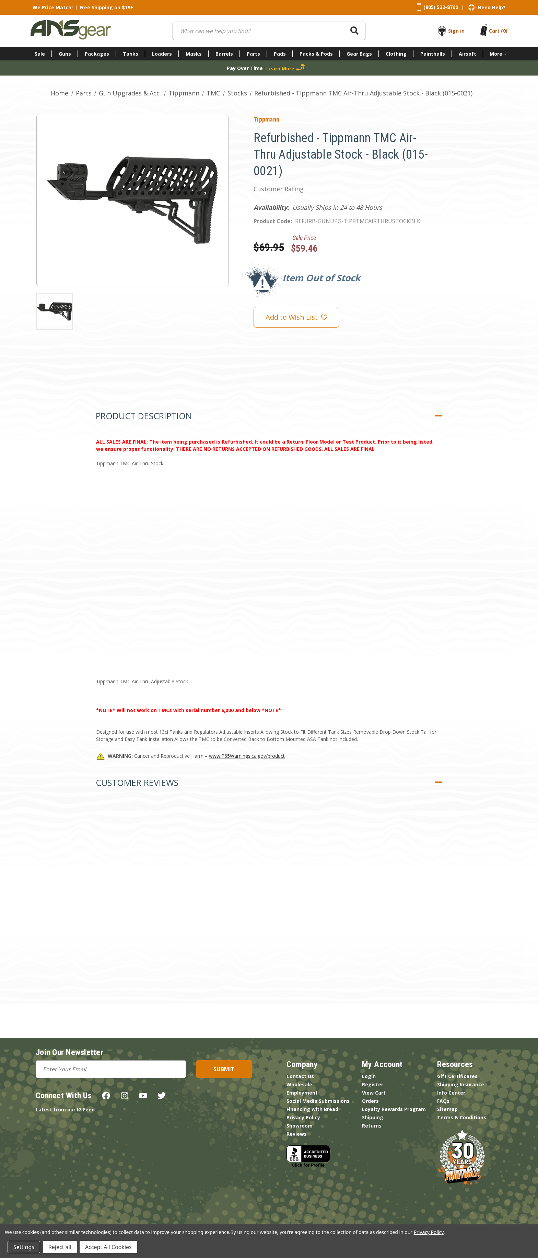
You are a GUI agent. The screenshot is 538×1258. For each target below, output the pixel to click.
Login (369, 1076)
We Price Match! (53, 7)
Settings (23, 1247)
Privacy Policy (303, 1117)
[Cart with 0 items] (498, 30)
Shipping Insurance (460, 1084)
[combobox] (269, 31)
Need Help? (491, 7)
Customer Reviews (137, 782)
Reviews (296, 1134)
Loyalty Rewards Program (394, 1109)
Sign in (456, 30)
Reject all (59, 1247)
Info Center (451, 1092)
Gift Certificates (457, 1076)
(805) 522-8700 (440, 7)
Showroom (299, 1125)
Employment (302, 1092)
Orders (370, 1101)
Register (372, 1084)
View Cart (374, 1092)
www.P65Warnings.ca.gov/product (247, 756)
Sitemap (447, 1109)
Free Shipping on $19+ (106, 7)
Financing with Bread (312, 1109)
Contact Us (300, 1076)
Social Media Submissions (318, 1101)
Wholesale (299, 1084)
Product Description (144, 416)
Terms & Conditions (461, 1117)
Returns (372, 1125)
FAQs (443, 1101)
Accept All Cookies (108, 1247)
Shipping (372, 1117)
